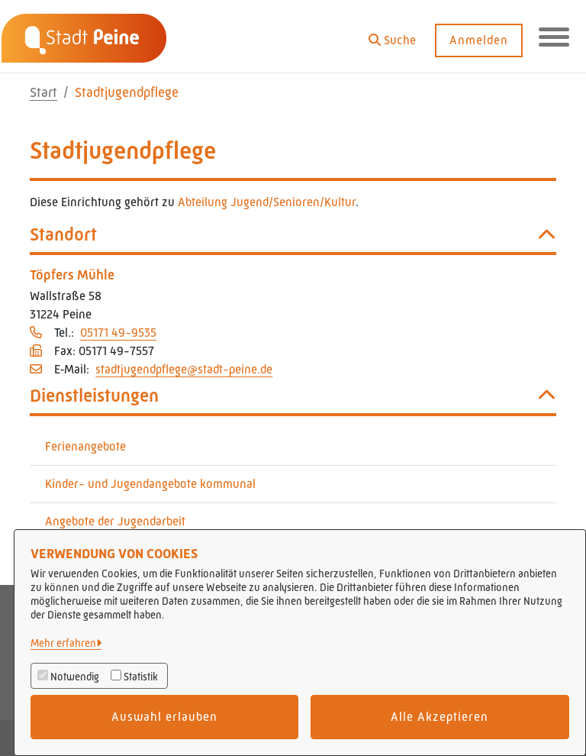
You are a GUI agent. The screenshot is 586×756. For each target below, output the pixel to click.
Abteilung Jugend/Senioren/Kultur (267, 202)
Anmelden (478, 40)
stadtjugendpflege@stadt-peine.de (183, 369)
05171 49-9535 (118, 332)
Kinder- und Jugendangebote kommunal (150, 484)
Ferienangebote (85, 446)
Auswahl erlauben (164, 716)
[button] (392, 34)
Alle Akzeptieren (439, 716)
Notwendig (74, 676)
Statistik (141, 676)
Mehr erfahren (63, 643)
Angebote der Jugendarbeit (115, 521)
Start (43, 92)
